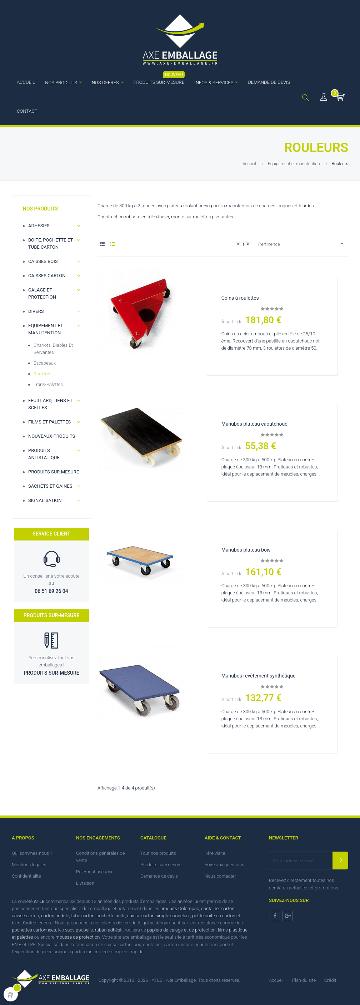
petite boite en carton (213, 915)
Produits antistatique (44, 454)
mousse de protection (77, 937)
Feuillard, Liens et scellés (50, 404)
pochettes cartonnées (34, 930)
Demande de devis (159, 876)
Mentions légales (29, 864)
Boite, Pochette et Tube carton (50, 243)
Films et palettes (49, 422)
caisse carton (25, 915)
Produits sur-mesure (53, 471)
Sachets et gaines (50, 486)
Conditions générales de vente (100, 857)
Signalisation (44, 500)
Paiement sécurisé (95, 871)
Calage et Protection (42, 293)
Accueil (276, 980)
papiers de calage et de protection (181, 930)
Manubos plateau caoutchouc (254, 424)
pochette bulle (110, 915)
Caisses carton (47, 275)
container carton (217, 908)
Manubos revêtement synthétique (258, 676)
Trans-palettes (48, 384)
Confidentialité (26, 876)
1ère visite (215, 853)
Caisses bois (43, 261)
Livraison (85, 883)
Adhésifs (39, 225)
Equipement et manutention (45, 329)
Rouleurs (42, 373)
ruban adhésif (109, 930)
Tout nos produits (158, 853)
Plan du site (304, 980)
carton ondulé (55, 915)
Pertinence (303, 244)
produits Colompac (179, 908)
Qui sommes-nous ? (32, 853)
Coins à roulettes (240, 298)
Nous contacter (220, 876)
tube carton (82, 915)
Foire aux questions (224, 864)
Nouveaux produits (51, 436)
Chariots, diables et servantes (53, 348)
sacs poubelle (79, 930)
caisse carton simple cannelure (158, 915)
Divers (36, 311)
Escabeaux (45, 363)
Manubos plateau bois (246, 550)
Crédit (330, 980)
